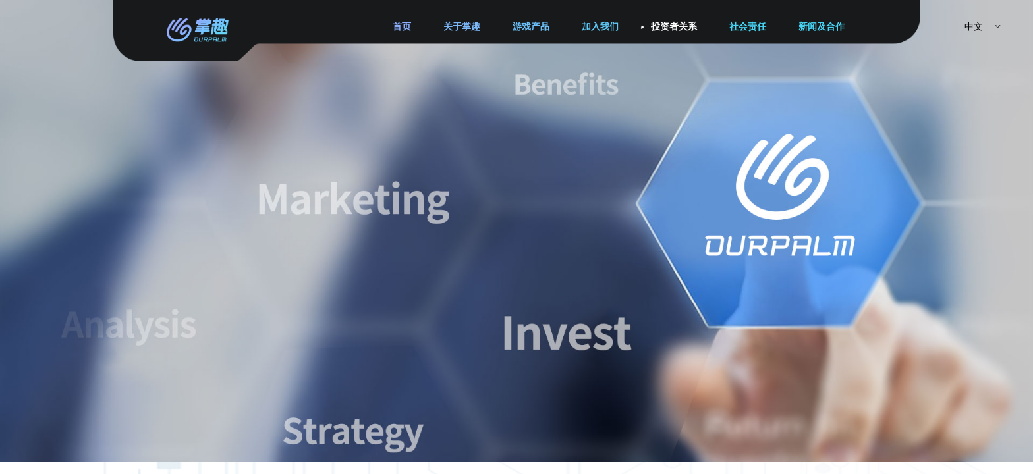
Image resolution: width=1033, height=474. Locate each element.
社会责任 (747, 27)
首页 (402, 27)
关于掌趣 (461, 27)
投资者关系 (674, 27)
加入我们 (600, 27)
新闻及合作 (821, 27)
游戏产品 (531, 27)
